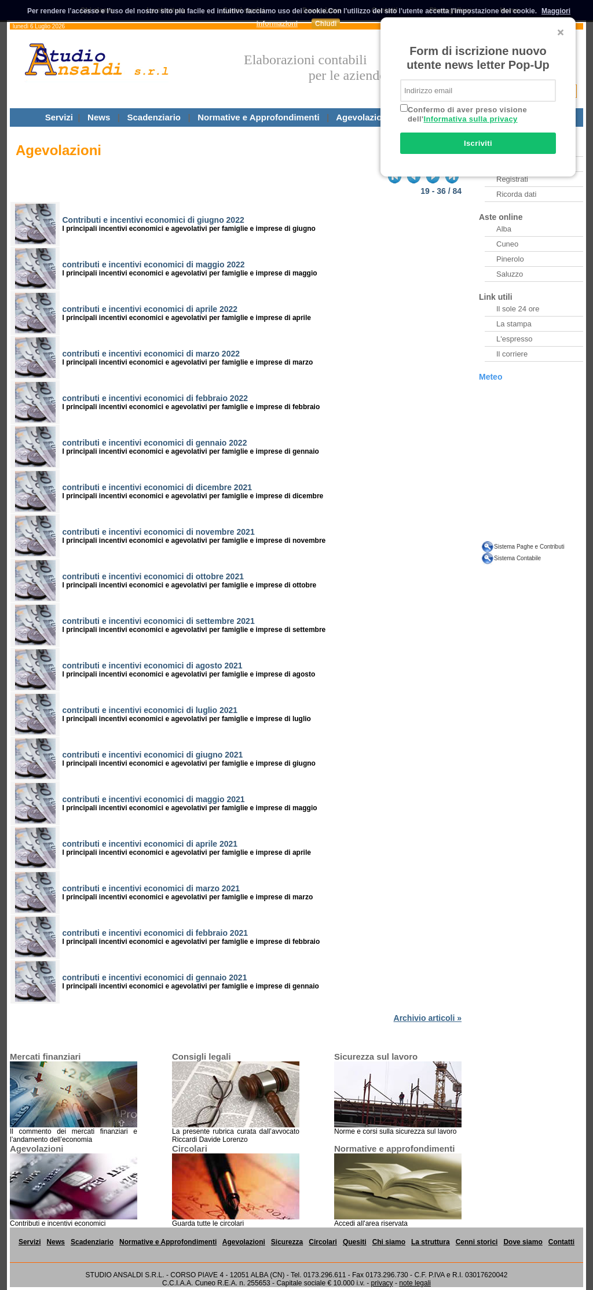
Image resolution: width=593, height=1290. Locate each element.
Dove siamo (522, 1242)
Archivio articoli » (428, 1018)
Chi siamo (388, 1242)
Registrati (512, 179)
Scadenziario (154, 117)
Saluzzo (509, 274)
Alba (503, 229)
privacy (382, 1283)
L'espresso (514, 339)
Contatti (561, 1242)
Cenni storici (477, 1242)
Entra (505, 164)
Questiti (532, 117)
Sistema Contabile (517, 558)
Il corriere (512, 354)
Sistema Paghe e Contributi (529, 546)
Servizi (59, 117)
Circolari (481, 117)
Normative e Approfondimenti (258, 117)
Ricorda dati (516, 194)
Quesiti (355, 1242)
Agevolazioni (363, 117)
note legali (415, 1283)
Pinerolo (510, 259)
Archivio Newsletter (528, 149)
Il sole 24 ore (517, 308)
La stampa (514, 323)
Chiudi (325, 24)
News (98, 117)
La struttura (430, 1242)
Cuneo (507, 244)
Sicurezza (426, 117)
